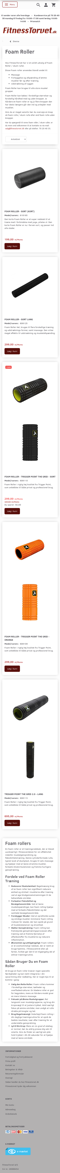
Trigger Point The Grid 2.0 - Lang (23, 794)
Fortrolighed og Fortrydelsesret (19, 1057)
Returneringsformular (14, 1073)
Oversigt (9, 1077)
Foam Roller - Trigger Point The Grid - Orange (26, 638)
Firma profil (10, 1061)
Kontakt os (10, 1065)
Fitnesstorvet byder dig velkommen (20, 1086)
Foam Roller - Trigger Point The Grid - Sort (30, 476)
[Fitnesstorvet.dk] (30, 30)
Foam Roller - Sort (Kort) (19, 211)
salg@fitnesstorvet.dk (14, 128)
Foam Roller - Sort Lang (18, 319)
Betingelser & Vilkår (14, 1069)
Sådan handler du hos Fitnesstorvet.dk (22, 1082)
